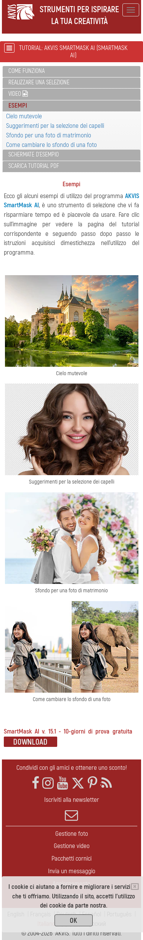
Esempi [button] (17, 106)
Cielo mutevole (24, 116)
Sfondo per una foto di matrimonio (48, 135)
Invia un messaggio (71, 871)
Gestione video (72, 846)
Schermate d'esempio (33, 154)
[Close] (135, 886)
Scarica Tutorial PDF (33, 166)
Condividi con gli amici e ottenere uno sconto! (71, 768)
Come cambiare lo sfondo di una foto (51, 145)
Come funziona (26, 71)
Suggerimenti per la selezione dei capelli (55, 126)
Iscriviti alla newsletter (71, 809)
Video (18, 94)
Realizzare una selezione (38, 82)
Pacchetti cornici (71, 859)
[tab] (71, 71)
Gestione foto (71, 834)
